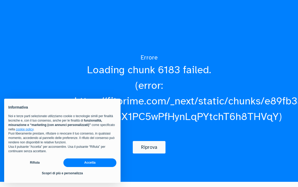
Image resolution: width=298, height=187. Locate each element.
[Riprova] (149, 147)
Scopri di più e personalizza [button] (62, 173)
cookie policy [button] (25, 129)
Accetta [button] (89, 162)
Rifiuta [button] (34, 162)
